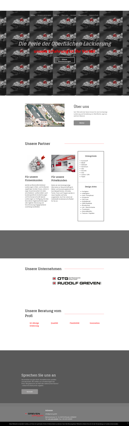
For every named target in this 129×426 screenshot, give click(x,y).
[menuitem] (32, 15)
